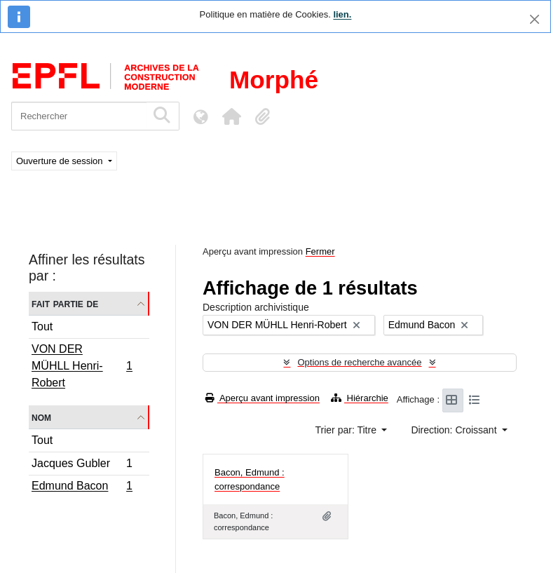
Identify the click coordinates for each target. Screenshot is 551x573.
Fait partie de (65, 303)
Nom (41, 417)
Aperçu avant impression (262, 398)
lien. (342, 14)
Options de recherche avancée (359, 362)
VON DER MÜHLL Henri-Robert (81, 366)
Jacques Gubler (81, 465)
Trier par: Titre (347, 430)
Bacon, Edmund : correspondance (250, 479)
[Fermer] (534, 19)
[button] (231, 116)
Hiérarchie (359, 398)
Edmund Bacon (81, 487)
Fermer (320, 251)
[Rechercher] (79, 116)
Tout (42, 326)
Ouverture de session (60, 161)
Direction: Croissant (455, 430)
